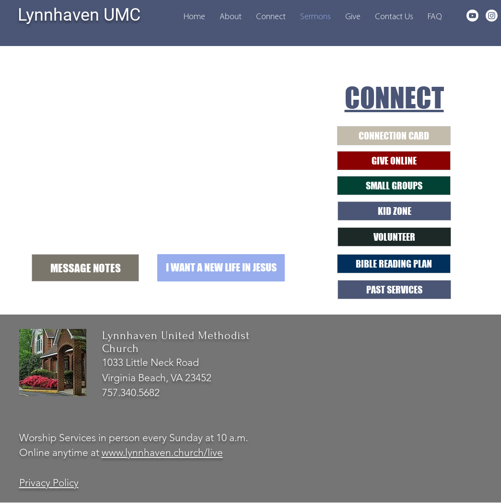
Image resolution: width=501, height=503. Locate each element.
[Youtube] (472, 16)
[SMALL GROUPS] (394, 185)
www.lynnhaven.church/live (162, 452)
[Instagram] (492, 16)
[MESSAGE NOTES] (85, 267)
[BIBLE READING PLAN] (394, 263)
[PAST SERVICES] (394, 289)
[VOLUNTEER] (394, 236)
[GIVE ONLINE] (394, 160)
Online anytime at (60, 452)
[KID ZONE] (394, 211)
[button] (230, 17)
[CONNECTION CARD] (394, 135)
